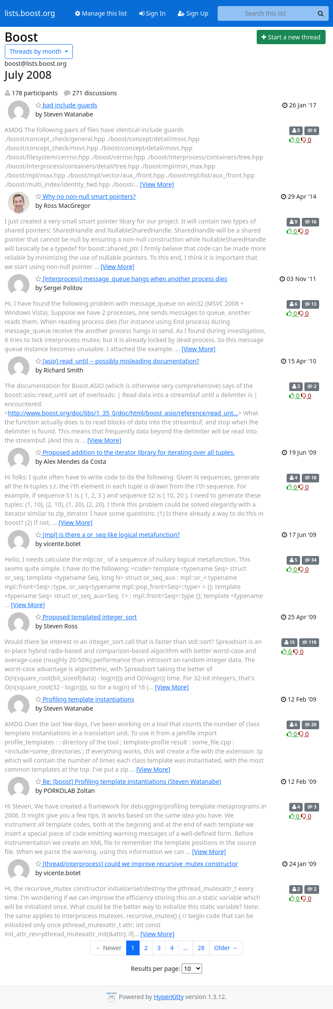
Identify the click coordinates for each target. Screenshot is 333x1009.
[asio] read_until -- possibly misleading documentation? (117, 361)
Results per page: (155, 968)
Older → (226, 948)
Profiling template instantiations (85, 699)
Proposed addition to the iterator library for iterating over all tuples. (135, 452)
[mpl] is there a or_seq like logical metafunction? (108, 534)
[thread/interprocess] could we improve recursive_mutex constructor (137, 864)
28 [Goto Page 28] (201, 948)
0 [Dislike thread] (306, 140)
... (185, 948)
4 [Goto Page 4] (171, 948)
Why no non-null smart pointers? (86, 196)
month (36, 51)
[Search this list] (265, 13)
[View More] (157, 184)
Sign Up (193, 13)
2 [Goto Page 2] (145, 948)
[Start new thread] (291, 37)
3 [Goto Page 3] (158, 948)
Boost (21, 37)
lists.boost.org (30, 13)
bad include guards (67, 105)
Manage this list (101, 13)
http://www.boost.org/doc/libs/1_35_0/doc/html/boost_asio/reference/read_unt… (123, 413)
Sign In (152, 13)
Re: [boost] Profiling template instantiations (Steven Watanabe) (128, 781)
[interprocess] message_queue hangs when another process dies (131, 279)
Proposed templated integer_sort (86, 617)
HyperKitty (168, 997)
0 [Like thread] (295, 140)
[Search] (321, 13)
